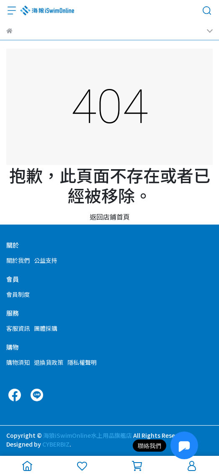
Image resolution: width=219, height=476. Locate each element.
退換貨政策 (48, 362)
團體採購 (45, 328)
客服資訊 (18, 328)
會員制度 (18, 294)
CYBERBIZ (56, 444)
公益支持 (45, 260)
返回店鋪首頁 (110, 217)
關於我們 (18, 260)
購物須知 (18, 362)
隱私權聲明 (82, 362)
